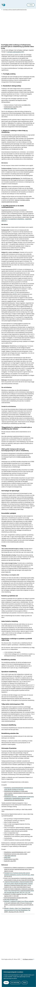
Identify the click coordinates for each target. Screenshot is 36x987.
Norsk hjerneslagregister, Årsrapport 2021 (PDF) (15, 897)
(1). (13, 285)
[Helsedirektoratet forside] (3, 5)
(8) (28, 317)
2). (15, 292)
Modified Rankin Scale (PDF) (11, 107)
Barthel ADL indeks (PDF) (10, 108)
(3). (27, 329)
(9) (8, 552)
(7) (2, 306)
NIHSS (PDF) (7, 857)
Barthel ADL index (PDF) (10, 861)
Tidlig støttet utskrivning (10, 855)
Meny (31, 5)
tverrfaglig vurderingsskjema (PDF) (15, 52)
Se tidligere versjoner (28, 959)
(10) (32, 552)
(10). (9, 572)
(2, (25, 296)
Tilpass (24, 982)
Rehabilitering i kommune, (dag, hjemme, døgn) (15, 854)
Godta (6, 982)
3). (26, 296)
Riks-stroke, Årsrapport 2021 (11, 899)
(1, (14, 292)
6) (14, 303)
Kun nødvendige (15, 982)
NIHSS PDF (27, 105)
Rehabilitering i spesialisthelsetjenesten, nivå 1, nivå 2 (17, 852)
